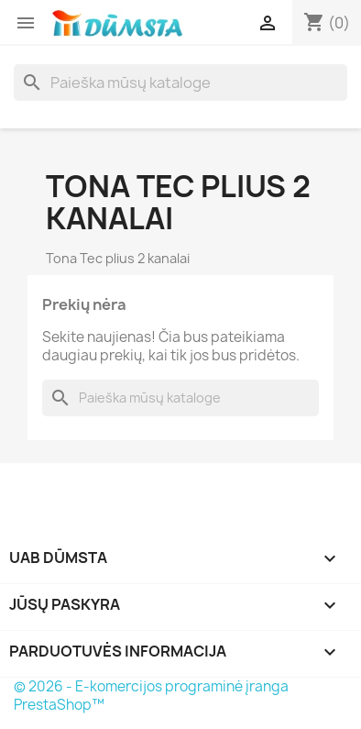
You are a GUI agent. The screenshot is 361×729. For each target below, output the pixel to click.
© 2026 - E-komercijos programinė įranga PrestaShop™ (151, 695)
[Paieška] (180, 82)
